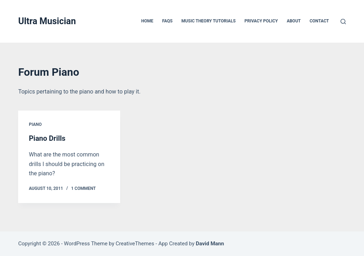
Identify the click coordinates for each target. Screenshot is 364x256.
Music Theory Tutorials (208, 20)
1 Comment (83, 188)
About (294, 20)
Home (147, 20)
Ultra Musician (47, 21)
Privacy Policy (261, 20)
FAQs (167, 20)
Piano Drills (47, 138)
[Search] (343, 21)
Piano (35, 124)
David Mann (210, 243)
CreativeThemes (135, 243)
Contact (319, 20)
